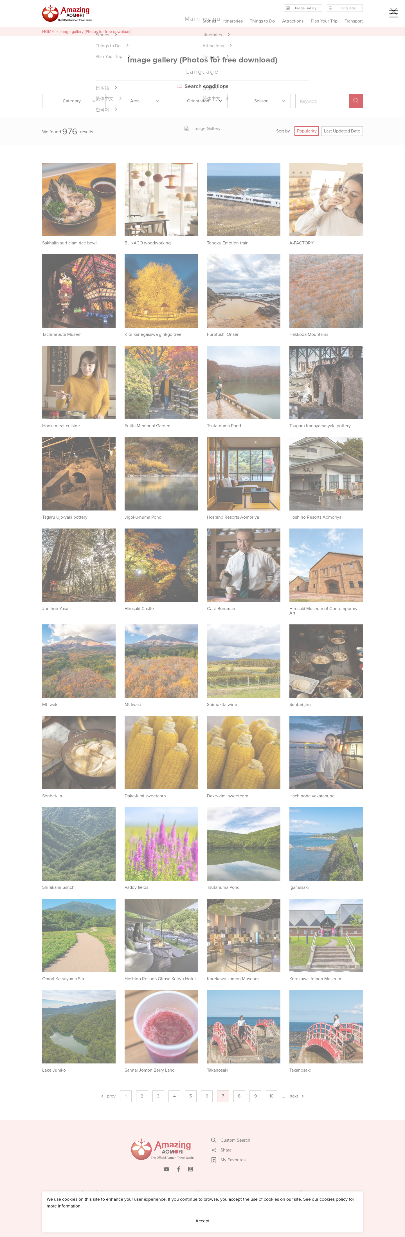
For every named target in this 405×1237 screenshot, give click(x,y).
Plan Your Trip (323, 21)
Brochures (310, 1192)
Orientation (205, 101)
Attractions (292, 21)
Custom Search (231, 1140)
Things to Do (262, 21)
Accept (202, 1221)
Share (222, 1150)
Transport (354, 21)
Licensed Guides (166, 1216)
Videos (203, 1192)
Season (270, 101)
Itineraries (233, 21)
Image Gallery (95, 1192)
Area (144, 101)
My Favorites (229, 1160)
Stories (209, 21)
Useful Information (237, 1216)
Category (79, 101)
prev (108, 1096)
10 (271, 1096)
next (297, 1096)
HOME (48, 31)
